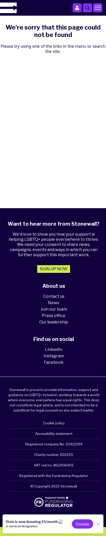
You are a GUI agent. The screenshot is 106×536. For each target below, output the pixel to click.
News (53, 302)
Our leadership (53, 322)
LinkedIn (53, 349)
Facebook (54, 362)
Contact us (53, 296)
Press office (53, 315)
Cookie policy (54, 423)
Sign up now (54, 268)
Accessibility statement (53, 434)
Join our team (54, 309)
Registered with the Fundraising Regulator (53, 476)
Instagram (54, 355)
